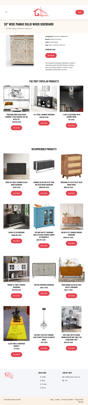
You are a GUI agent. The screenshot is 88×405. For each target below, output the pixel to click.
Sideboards (64, 36)
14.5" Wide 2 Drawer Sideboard (44, 114)
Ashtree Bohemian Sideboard (44, 285)
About (44, 388)
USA (66, 2)
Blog (43, 380)
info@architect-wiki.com (76, 2)
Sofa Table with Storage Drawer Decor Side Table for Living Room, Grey (71, 337)
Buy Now (51, 55)
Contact (44, 384)
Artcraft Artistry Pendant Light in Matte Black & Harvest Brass (44, 337)
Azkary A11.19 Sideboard (16, 232)
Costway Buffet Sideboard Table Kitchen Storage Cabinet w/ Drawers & (44, 234)
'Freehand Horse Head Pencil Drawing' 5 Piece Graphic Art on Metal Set (16, 116)
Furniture (57, 36)
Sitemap (80, 402)
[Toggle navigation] (6, 12)
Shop (79, 12)
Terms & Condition (67, 400)
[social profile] (12, 2)
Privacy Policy (79, 400)
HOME (44, 377)
